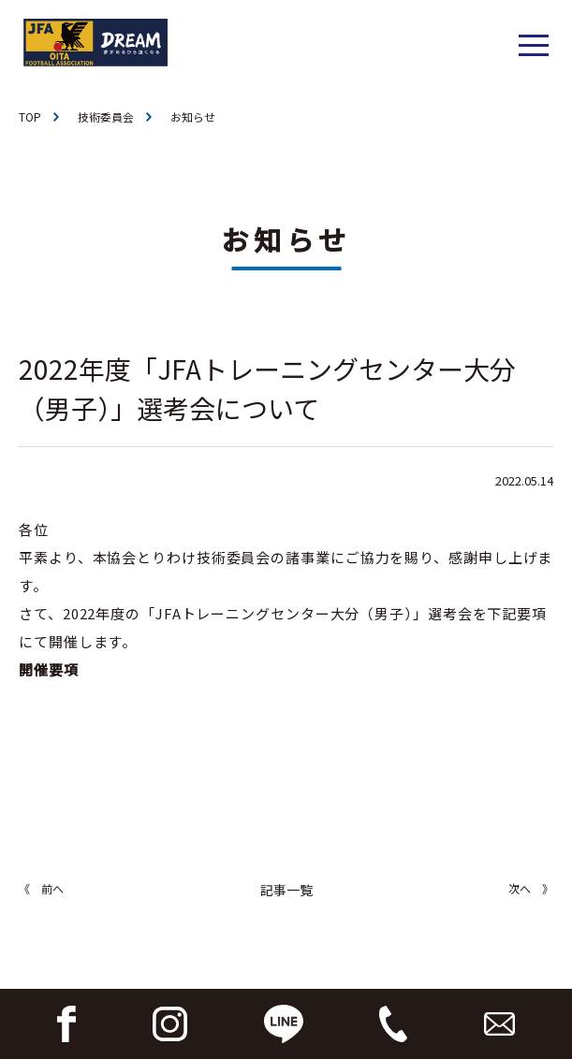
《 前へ (41, 888)
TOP (30, 116)
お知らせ (192, 116)
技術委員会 (106, 116)
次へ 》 (530, 888)
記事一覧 (286, 889)
